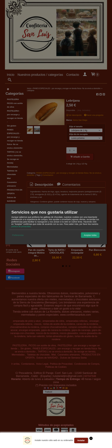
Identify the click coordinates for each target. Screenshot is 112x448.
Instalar (81, 440)
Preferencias (18, 235)
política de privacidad (21, 226)
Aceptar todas (90, 235)
